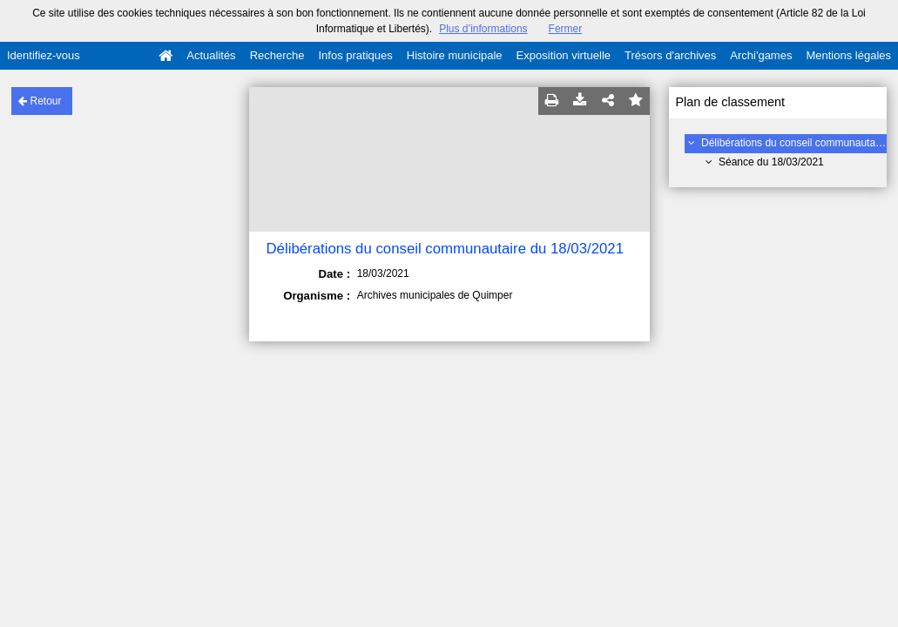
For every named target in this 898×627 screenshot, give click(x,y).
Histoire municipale (455, 55)
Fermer (566, 29)
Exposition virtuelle (564, 55)
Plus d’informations (483, 29)
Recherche (277, 55)
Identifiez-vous (43, 55)
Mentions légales (848, 55)
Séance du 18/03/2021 (771, 162)
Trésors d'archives (670, 55)
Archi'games (761, 55)
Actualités (210, 55)
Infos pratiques (356, 55)
